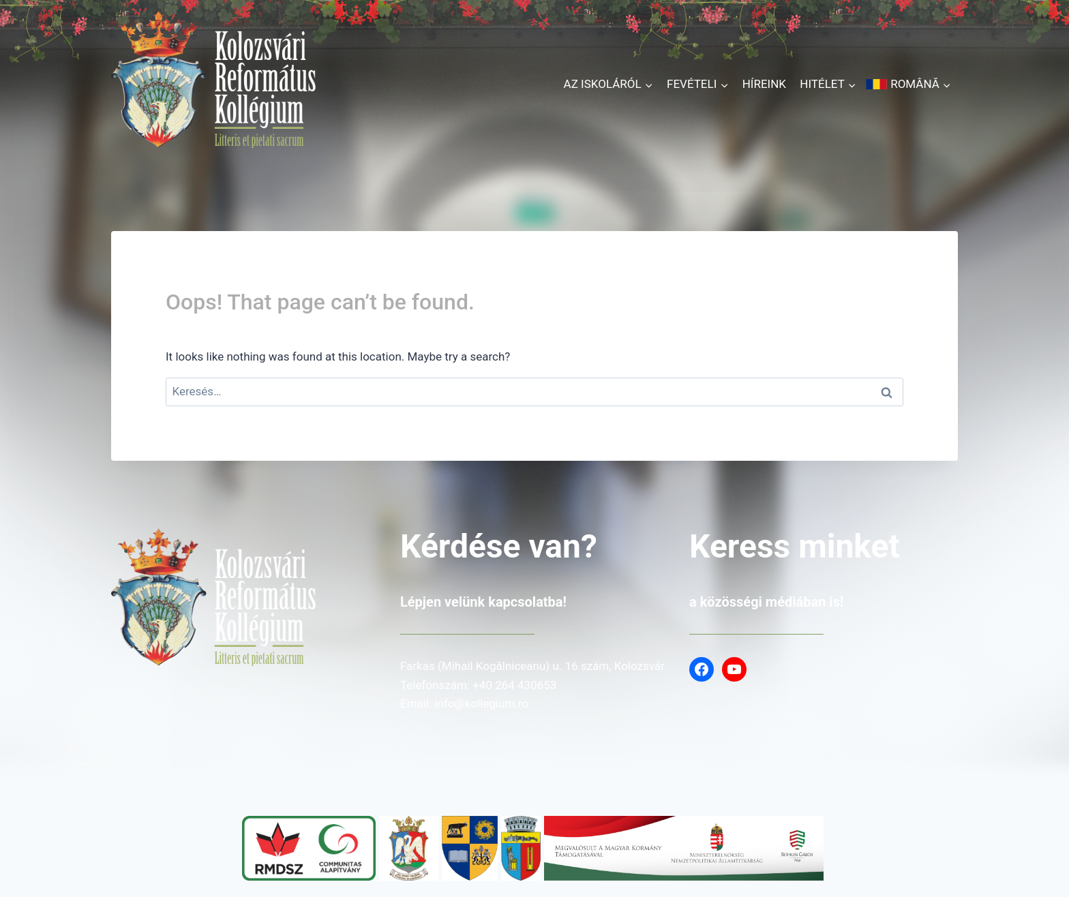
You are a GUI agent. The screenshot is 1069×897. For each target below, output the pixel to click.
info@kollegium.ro (481, 703)
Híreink (764, 84)
